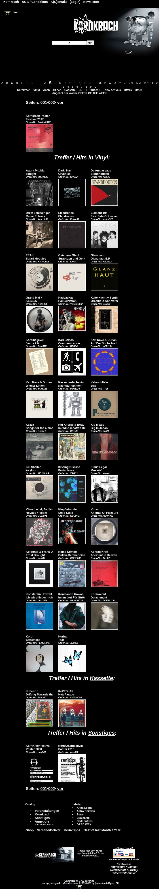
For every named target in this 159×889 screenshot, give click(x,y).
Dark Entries (85, 821)
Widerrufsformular (124, 873)
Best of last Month (97, 830)
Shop (30, 830)
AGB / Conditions (35, 2)
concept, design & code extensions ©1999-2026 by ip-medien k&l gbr (77, 883)
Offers (128, 90)
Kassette (101, 678)
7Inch (46, 90)
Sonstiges (101, 733)
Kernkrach (23, 90)
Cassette (70, 90)
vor (60, 102)
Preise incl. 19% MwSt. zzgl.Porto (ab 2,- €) (90, 852)
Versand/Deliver (49, 830)
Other (138, 90)
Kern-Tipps (72, 830)
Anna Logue (84, 807)
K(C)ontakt (59, 2)
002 (51, 102)
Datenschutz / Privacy (124, 870)
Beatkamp (83, 817)
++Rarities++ (93, 90)
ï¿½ (131, 83)
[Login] (75, 2)
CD (80, 90)
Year (117, 830)
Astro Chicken (86, 811)
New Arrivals (113, 90)
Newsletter (91, 2)
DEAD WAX (84, 824)
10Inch (57, 90)
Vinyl (36, 90)
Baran (80, 814)
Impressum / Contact (124, 866)
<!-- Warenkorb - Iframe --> (79, 887)
